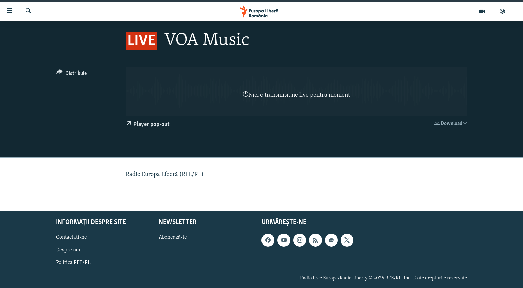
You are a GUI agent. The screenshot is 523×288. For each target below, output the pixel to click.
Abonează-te (173, 237)
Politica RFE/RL (73, 263)
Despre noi (68, 250)
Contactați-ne (71, 237)
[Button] (71, 74)
